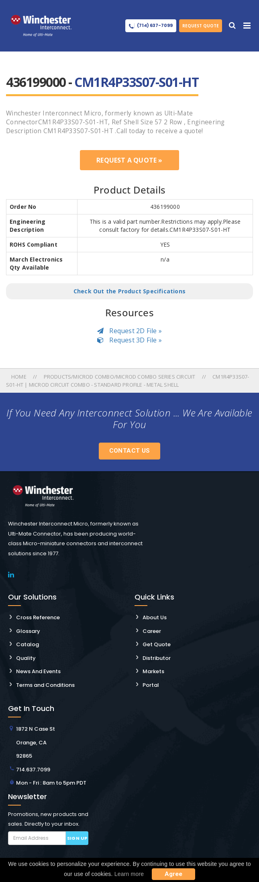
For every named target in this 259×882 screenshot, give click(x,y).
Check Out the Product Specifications (129, 291)
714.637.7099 (33, 769)
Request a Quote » (129, 160)
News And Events (38, 671)
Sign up (77, 838)
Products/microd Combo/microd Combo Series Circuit (120, 376)
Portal (151, 685)
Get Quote (157, 644)
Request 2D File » (129, 330)
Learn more (129, 874)
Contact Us (129, 450)
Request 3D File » (129, 340)
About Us (155, 617)
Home (19, 376)
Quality (26, 658)
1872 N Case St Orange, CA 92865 (35, 742)
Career (152, 631)
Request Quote (200, 26)
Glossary (28, 631)
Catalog (27, 644)
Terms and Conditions (45, 685)
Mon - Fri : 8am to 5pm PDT (51, 783)
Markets (153, 671)
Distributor (157, 658)
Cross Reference (38, 617)
